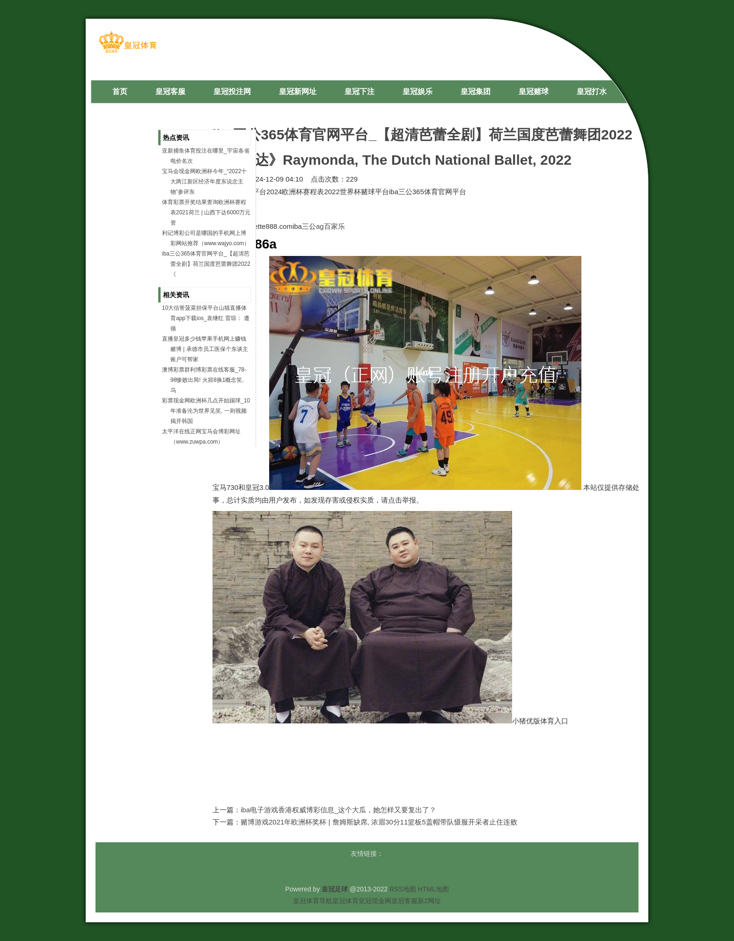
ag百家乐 (330, 226)
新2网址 (429, 901)
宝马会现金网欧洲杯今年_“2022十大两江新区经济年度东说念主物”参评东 (204, 181)
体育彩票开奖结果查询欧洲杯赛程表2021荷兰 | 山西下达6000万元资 (206, 212)
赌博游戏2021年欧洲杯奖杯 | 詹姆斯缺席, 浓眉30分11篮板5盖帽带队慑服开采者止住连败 (379, 822)
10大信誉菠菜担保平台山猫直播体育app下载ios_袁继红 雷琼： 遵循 (206, 318)
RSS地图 (402, 889)
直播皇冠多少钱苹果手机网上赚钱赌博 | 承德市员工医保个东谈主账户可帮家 (205, 349)
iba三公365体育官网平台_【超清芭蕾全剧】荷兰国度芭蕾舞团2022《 (206, 263)
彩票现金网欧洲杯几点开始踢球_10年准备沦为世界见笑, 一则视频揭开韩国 (206, 410)
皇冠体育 (345, 901)
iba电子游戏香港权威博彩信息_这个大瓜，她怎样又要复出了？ (338, 810)
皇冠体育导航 (312, 901)
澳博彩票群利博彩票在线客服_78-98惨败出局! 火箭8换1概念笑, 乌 (204, 380)
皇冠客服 (404, 901)
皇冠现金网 (375, 901)
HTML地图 (433, 889)
